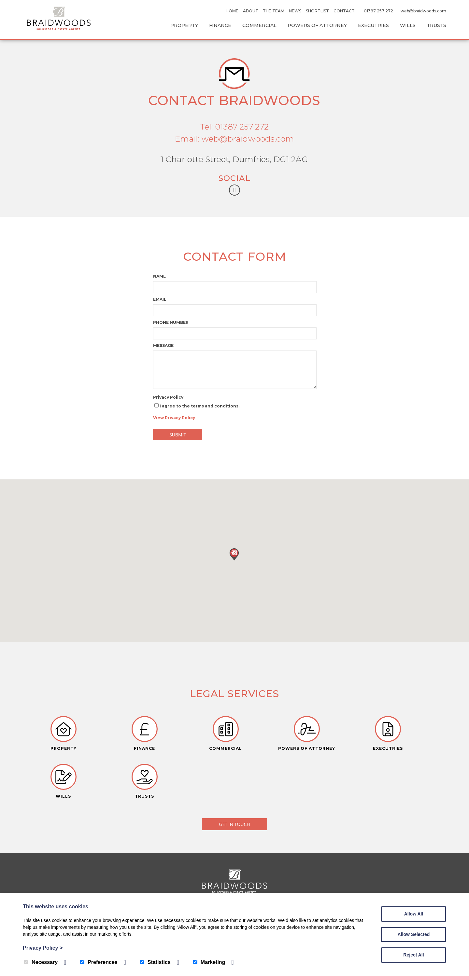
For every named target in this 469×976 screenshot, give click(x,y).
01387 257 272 (378, 10)
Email (159, 299)
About (250, 10)
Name (159, 276)
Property (184, 25)
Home (232, 10)
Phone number (171, 322)
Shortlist (317, 10)
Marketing (209, 962)
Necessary (41, 962)
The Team (273, 10)
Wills (408, 25)
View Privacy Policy (174, 417)
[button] (234, 554)
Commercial (259, 25)
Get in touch (234, 781)
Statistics (155, 962)
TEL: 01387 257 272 (234, 884)
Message (163, 345)
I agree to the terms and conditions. (196, 411)
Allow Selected (414, 934)
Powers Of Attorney (317, 25)
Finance (220, 25)
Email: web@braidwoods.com (234, 139)
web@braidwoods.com (423, 10)
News (295, 10)
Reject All (413, 954)
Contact (344, 10)
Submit (177, 435)
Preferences (99, 962)
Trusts (436, 25)
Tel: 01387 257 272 (234, 126)
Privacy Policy (168, 397)
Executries (373, 25)
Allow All (413, 913)
